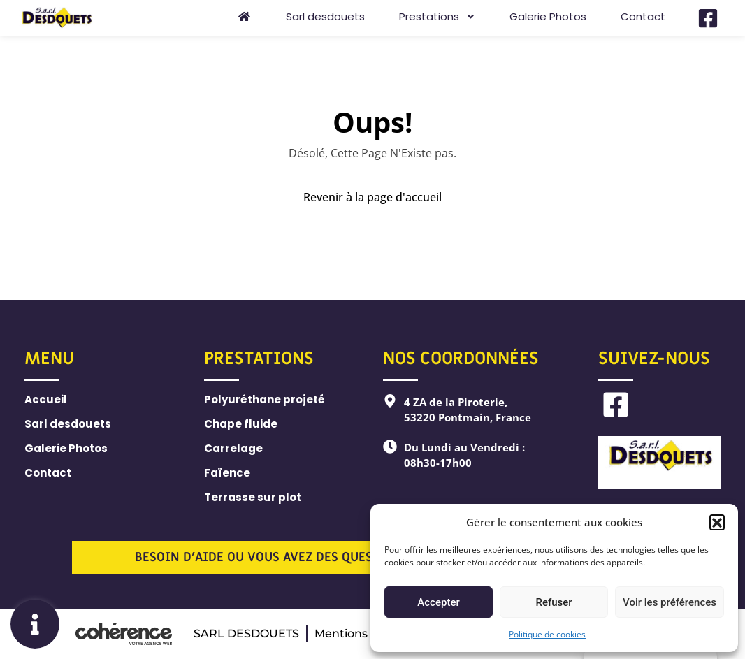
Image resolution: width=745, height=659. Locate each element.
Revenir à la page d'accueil (372, 197)
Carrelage (233, 448)
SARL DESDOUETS (246, 633)
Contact (643, 16)
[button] (717, 522)
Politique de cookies (547, 634)
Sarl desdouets (325, 16)
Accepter (438, 602)
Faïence (227, 472)
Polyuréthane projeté (264, 399)
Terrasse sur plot (252, 497)
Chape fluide (240, 424)
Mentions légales (362, 633)
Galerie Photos (547, 16)
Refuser (553, 602)
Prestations (437, 16)
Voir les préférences (669, 602)
